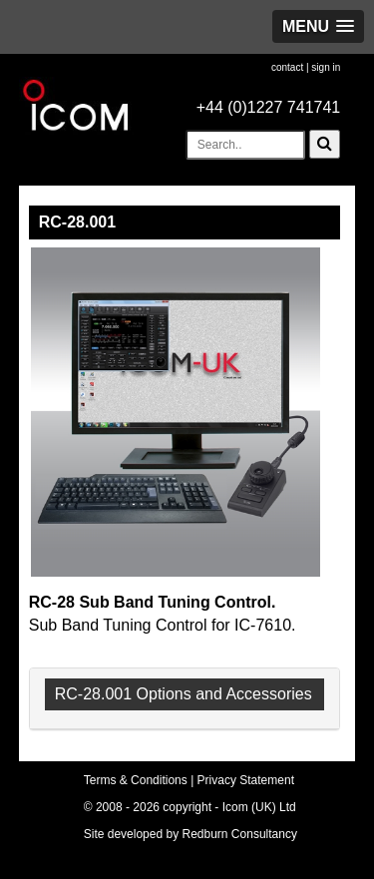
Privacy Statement (245, 780)
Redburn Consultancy (240, 834)
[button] (318, 26)
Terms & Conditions (135, 780)
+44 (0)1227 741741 (268, 107)
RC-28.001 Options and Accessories (183, 693)
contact (287, 67)
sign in (325, 67)
